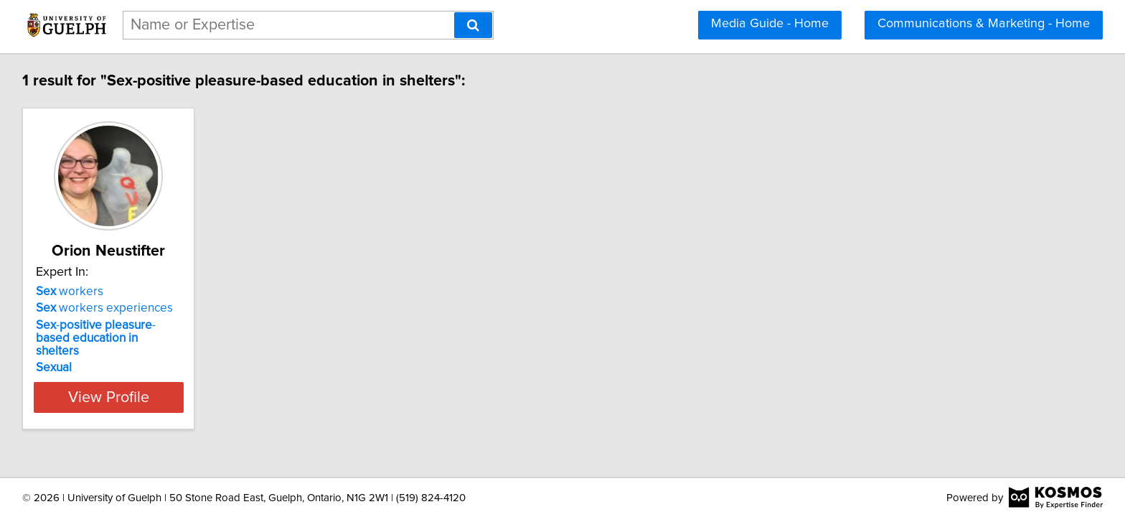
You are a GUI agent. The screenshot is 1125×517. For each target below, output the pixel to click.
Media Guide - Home (770, 23)
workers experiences (106, 308)
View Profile (128, 384)
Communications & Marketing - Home (983, 23)
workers (71, 291)
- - (115, 332)
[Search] (473, 25)
